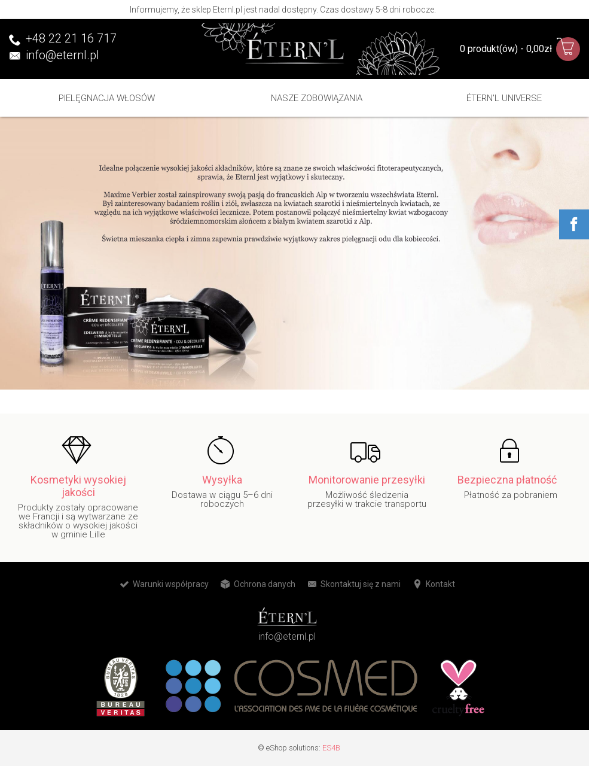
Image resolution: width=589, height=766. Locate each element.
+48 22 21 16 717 (71, 38)
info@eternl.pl (62, 55)
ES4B (331, 747)
